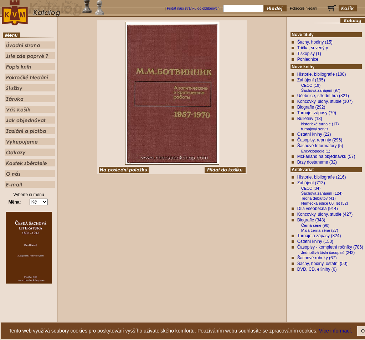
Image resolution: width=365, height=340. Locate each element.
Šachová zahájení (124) (322, 193)
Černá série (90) (315, 225)
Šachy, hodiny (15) (315, 42)
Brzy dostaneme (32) (317, 162)
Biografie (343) (311, 220)
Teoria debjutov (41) (318, 198)
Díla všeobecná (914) (317, 208)
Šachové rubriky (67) (317, 257)
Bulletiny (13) (309, 118)
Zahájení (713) (311, 182)
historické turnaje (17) (320, 124)
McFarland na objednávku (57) (326, 156)
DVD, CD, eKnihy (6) (317, 269)
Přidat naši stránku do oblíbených (193, 8)
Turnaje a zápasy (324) (319, 235)
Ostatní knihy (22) (314, 134)
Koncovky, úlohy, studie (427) (325, 214)
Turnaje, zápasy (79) (316, 112)
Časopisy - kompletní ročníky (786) (330, 247)
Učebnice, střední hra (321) (323, 95)
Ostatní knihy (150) (315, 241)
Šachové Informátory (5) (320, 145)
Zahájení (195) (311, 80)
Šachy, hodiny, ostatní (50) (322, 263)
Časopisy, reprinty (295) (320, 140)
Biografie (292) (311, 107)
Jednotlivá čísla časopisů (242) (328, 252)
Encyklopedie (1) (315, 151)
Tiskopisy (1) (309, 53)
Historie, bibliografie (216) (321, 177)
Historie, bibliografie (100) (321, 74)
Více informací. (335, 331)
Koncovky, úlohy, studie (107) (325, 101)
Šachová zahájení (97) (320, 90)
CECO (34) (310, 188)
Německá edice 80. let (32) (324, 203)
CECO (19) (310, 85)
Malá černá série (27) (319, 230)
